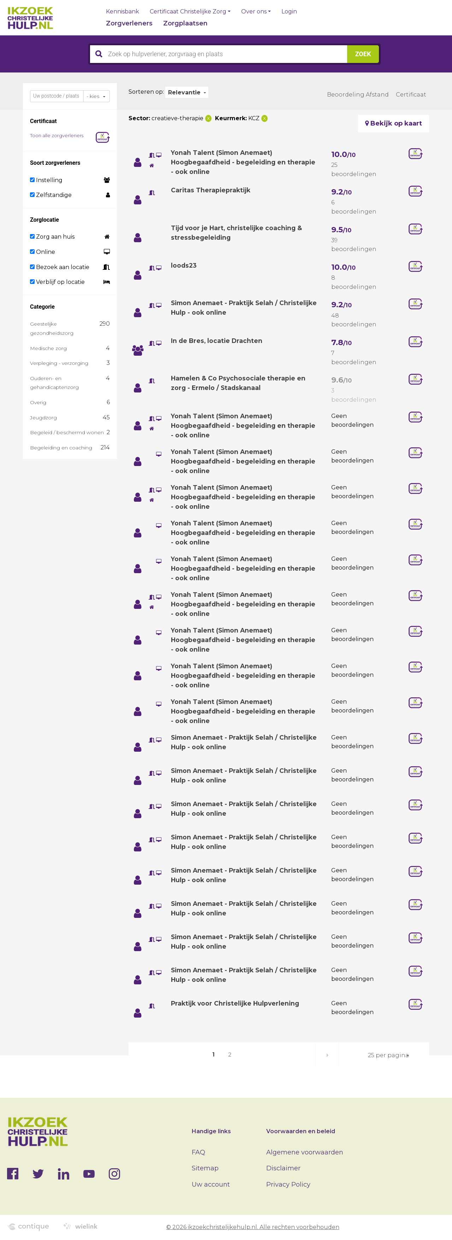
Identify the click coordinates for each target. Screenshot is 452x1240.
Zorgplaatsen (185, 23)
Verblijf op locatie (57, 282)
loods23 (184, 265)
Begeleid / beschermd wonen (67, 432)
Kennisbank (122, 11)
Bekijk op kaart (393, 123)
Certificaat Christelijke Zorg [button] (188, 11)
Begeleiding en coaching (61, 447)
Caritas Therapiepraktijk (211, 190)
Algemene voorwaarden (304, 1152)
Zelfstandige (51, 195)
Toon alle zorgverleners (56, 135)
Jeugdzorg (43, 417)
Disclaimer (283, 1168)
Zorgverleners (129, 23)
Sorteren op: (146, 91)
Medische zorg (48, 348)
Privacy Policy (288, 1184)
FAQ (198, 1152)
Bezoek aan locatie (59, 267)
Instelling (46, 180)
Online (42, 252)
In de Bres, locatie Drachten (217, 341)
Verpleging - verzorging (59, 363)
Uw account (211, 1184)
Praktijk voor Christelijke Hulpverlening (237, 1003)
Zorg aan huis (52, 236)
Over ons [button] (254, 11)
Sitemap (205, 1168)
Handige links (211, 1131)
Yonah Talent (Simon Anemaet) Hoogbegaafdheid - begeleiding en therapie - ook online (230, 162)
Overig (38, 402)
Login (289, 11)
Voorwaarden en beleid (300, 1131)
